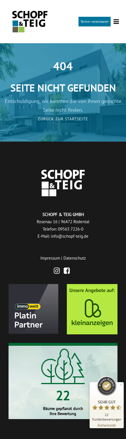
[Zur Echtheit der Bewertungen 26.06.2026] (107, 425)
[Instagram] (58, 271)
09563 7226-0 (70, 229)
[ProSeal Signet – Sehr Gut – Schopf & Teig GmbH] (107, 398)
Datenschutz (74, 258)
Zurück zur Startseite (63, 118)
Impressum (50, 258)
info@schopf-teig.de (69, 236)
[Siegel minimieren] (121, 385)
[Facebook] (68, 271)
